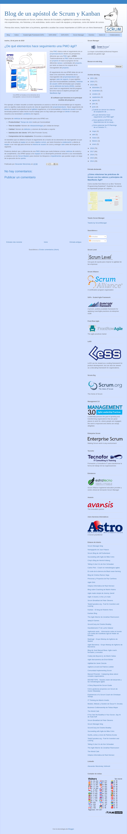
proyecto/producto (56, 54)
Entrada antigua (75, 242)
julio (94, 104)
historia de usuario (69, 109)
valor (63, 144)
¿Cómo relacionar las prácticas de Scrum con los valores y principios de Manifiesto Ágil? (105, 177)
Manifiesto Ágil (55, 93)
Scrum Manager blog (95, 546)
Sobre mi (102, 35)
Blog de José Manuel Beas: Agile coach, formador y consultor (102, 651)
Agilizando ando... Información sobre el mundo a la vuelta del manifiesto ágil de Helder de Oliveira (105, 633)
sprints (23, 158)
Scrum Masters (23, 156)
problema (27, 114)
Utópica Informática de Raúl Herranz (101, 586)
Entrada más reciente (14, 242)
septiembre (96, 97)
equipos (38, 154)
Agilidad (34, 109)
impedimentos (56, 156)
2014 (92, 161)
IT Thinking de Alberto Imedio (98, 700)
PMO (55, 51)
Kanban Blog (92, 613)
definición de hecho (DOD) (64, 86)
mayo (94, 131)
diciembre (96, 87)
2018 (92, 148)
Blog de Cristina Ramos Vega (98, 575)
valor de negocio (62, 79)
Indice (16, 35)
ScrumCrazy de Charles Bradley (99, 624)
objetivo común (40, 142)
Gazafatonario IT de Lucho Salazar (100, 628)
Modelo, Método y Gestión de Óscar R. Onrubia (105, 704)
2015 (92, 158)
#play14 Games (93, 620)
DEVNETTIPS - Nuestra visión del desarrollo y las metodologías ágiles (105, 681)
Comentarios (94, 241)
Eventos (91, 35)
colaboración (67, 142)
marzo (94, 138)
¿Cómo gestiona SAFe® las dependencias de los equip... (103, 121)
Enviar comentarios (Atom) (49, 250)
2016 (92, 155)
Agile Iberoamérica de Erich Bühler (100, 660)
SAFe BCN (64, 35)
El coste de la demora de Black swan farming (104, 571)
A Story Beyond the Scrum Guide (100, 685)
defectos (27, 129)
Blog (8, 35)
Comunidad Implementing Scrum (100, 670)
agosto (95, 100)
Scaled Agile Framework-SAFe (33, 35)
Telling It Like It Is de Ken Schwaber (101, 564)
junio (94, 107)
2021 (92, 78)
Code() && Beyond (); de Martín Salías (102, 656)
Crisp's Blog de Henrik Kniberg (99, 560)
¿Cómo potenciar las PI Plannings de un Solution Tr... (104, 126)
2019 (92, 85)
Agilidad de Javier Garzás (97, 663)
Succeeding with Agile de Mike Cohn (101, 557)
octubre (95, 94)
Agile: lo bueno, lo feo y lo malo (99, 597)
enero (94, 144)
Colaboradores (115, 35)
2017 (92, 151)
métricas (17, 118)
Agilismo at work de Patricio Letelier (101, 667)
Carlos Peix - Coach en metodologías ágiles (104, 568)
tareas (60, 63)
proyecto (55, 61)
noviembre (96, 91)
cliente (67, 111)
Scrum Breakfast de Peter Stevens (100, 600)
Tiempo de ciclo (26, 122)
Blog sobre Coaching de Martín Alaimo (102, 589)
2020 (92, 81)
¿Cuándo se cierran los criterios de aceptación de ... (103, 111)
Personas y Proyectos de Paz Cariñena (102, 579)
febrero (95, 141)
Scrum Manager (78, 35)
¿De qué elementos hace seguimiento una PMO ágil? (103, 116)
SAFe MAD (52, 35)
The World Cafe (93, 711)
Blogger (71, 829)
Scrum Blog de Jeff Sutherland (99, 553)
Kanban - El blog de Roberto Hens (100, 610)
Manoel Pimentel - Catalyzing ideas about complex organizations (103, 675)
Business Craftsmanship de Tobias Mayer (103, 707)
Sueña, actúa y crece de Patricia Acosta (102, 735)
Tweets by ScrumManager (97, 223)
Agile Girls (91, 582)
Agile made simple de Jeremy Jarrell (101, 593)
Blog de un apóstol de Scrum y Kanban (52, 13)
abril (94, 134)
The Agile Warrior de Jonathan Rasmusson (103, 617)
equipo (23, 142)
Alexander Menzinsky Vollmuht (99, 766)
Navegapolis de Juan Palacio (98, 550)
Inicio (46, 242)
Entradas (93, 237)
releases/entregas (36, 126)
